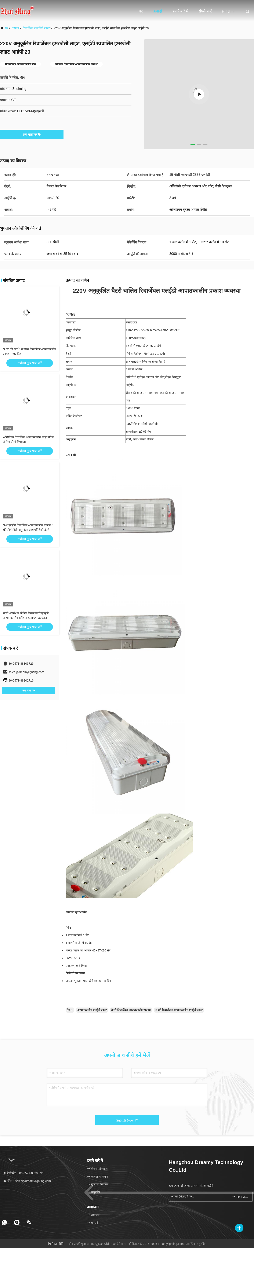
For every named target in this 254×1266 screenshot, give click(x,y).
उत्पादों (157, 11)
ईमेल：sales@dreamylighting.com (27, 1181)
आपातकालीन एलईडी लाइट (92, 1010)
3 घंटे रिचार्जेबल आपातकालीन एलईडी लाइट (179, 1010)
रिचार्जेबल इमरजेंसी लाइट (36, 28)
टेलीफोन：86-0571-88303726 (23, 1173)
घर (141, 11)
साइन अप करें (240, 1197)
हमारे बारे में (180, 11)
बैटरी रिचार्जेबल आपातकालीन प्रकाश (131, 1010)
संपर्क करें (205, 11)
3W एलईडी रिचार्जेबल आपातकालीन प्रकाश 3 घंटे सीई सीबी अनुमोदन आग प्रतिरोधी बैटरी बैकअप (28, 530)
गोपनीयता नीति (55, 1243)
